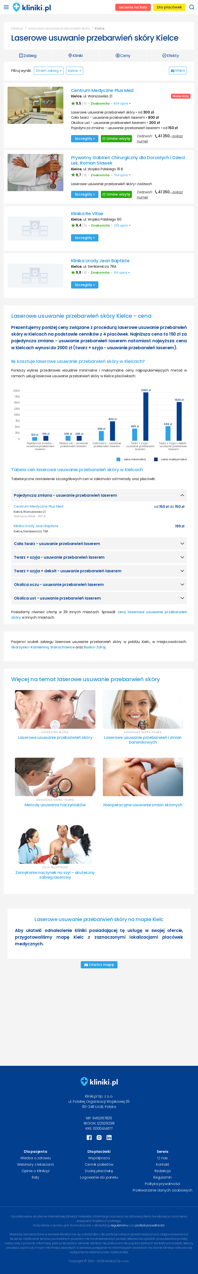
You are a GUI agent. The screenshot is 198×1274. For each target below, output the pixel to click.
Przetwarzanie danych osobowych (162, 1190)
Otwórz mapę (99, 964)
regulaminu (119, 1225)
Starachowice (62, 647)
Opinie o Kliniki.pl (35, 1170)
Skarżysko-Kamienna (29, 647)
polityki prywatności (149, 1225)
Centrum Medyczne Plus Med (102, 90)
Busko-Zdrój (94, 647)
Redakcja (162, 1170)
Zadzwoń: (160, 138)
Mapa (178, 70)
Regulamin (162, 1177)
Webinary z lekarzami (35, 1164)
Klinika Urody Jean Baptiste (100, 261)
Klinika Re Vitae (87, 213)
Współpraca (99, 1158)
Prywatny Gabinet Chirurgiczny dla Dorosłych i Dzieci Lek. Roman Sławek (128, 160)
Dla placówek (169, 7)
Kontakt (162, 1164)
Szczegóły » (85, 138)
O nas (162, 1158)
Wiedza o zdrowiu (35, 1158)
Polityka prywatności (162, 1183)
